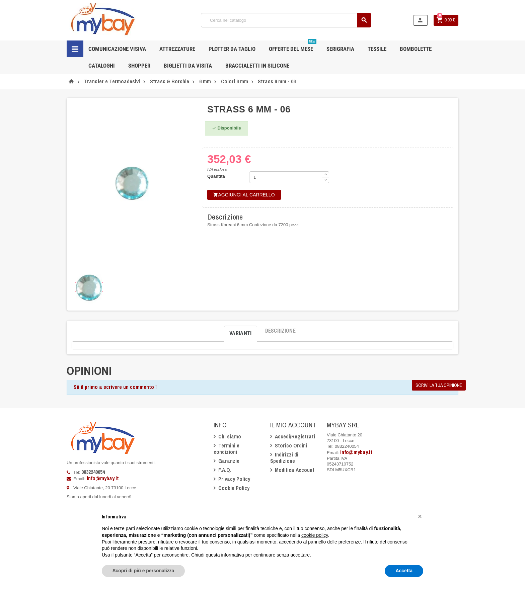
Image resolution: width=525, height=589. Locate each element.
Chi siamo (229, 436)
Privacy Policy (234, 479)
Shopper (139, 65)
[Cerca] (286, 20)
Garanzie (228, 461)
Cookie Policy (233, 488)
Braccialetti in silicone (257, 65)
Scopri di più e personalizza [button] (143, 570)
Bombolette (416, 49)
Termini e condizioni (226, 448)
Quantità (216, 176)
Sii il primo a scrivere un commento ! (115, 387)
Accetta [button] (403, 570)
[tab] (240, 331)
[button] (420, 516)
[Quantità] (285, 177)
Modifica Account (294, 470)
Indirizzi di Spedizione (284, 458)
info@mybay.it (103, 478)
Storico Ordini (291, 445)
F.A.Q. (224, 470)
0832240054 (93, 472)
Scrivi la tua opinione (439, 385)
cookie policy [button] (314, 535)
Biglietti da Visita (188, 65)
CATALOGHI (101, 65)
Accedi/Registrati (295, 436)
